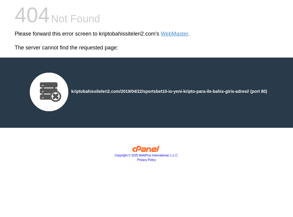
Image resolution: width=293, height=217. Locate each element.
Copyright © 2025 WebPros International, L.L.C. (146, 155)
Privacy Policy (146, 160)
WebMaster (174, 34)
